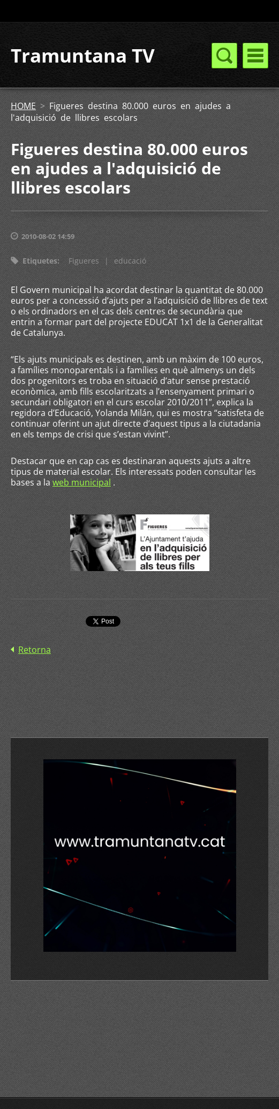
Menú (255, 55)
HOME (23, 106)
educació (130, 261)
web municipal (81, 482)
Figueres (84, 261)
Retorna (34, 650)
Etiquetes (39, 261)
